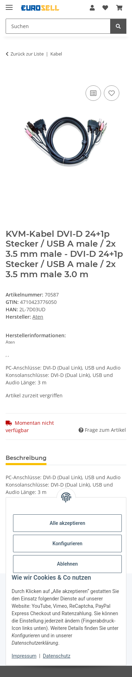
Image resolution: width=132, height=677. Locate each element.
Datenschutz (56, 656)
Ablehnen (67, 564)
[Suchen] (58, 26)
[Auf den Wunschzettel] (111, 93)
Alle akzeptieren (67, 523)
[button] (92, 8)
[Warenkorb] (119, 8)
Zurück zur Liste (27, 54)
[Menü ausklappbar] (9, 4)
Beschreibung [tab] (26, 458)
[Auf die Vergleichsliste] (93, 93)
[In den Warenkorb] (11, 76)
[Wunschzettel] (105, 8)
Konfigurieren (67, 543)
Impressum (24, 656)
